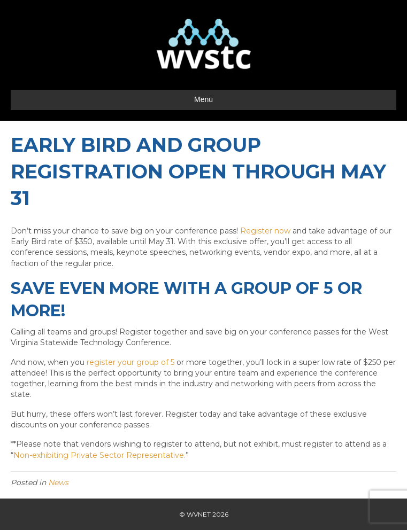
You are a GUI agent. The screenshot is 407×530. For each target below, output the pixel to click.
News (58, 482)
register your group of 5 (130, 362)
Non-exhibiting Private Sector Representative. (99, 455)
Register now (265, 231)
